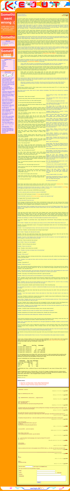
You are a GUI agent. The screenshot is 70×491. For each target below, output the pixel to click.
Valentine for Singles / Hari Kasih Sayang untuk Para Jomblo (33, 384)
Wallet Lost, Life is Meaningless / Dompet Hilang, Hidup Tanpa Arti (35, 383)
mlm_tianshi (4, 60)
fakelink (3, 61)
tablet (3, 67)
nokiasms (3, 65)
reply (64, 390)
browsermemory (5, 66)
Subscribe (58, 472)
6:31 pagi (38, 194)
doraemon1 (4, 64)
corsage (3, 69)
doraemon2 (4, 62)
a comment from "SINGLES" (33, 61)
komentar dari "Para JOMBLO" (49, 53)
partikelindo (4, 63)
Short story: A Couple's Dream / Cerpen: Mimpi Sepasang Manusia (35, 382)
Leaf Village (65, 187)
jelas (3, 68)
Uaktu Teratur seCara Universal (55, 340)
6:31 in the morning (36, 196)
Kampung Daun (60, 183)
